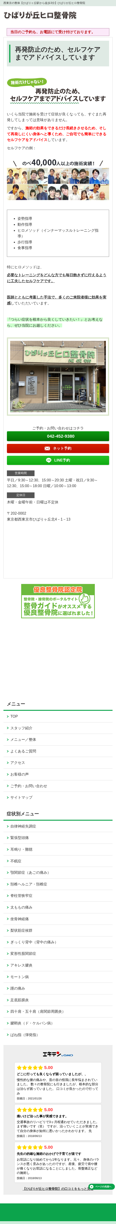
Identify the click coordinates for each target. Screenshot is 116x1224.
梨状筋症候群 (21, 930)
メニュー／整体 (23, 739)
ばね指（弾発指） (25, 1035)
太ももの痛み (21, 907)
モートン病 (19, 977)
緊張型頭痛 (19, 838)
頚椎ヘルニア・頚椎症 (28, 884)
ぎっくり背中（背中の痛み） (34, 942)
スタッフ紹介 (21, 728)
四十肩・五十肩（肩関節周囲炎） (38, 1011)
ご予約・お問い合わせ (28, 786)
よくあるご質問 (23, 751)
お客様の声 (19, 774)
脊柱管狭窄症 (21, 896)
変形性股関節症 (23, 953)
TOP (14, 716)
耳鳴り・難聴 (21, 849)
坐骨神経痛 (19, 919)
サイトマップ (21, 797)
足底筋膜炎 (19, 1000)
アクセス (17, 763)
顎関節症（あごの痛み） (30, 872)
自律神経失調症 (23, 826)
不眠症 (15, 861)
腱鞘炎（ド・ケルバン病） (32, 1023)
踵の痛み (17, 988)
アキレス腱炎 (21, 965)
